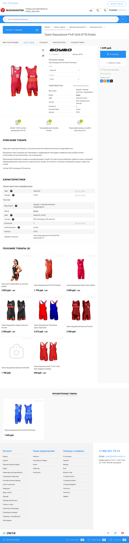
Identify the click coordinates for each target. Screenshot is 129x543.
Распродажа (7, 520)
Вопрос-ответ (68, 472)
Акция (35, 464)
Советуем (36, 468)
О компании (67, 456)
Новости (66, 460)
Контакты (66, 492)
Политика (66, 488)
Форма (5, 456)
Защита (5, 460)
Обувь (5, 468)
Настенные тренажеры (11, 508)
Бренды (66, 464)
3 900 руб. (81, 291)
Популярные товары (40, 460)
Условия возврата (69, 484)
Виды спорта (7, 492)
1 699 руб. (9, 435)
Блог (64, 468)
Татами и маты (8, 504)
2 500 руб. (16, 333)
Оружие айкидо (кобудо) (11, 464)
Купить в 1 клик (113, 63)
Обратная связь (11, 540)
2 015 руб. (48, 333)
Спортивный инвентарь (11, 476)
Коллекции (36, 472)
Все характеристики (81, 85)
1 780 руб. (16, 374)
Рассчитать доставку (109, 70)
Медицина (6, 488)
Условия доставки (69, 480)
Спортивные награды (10, 512)
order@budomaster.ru (115, 456)
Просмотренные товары (64, 394)
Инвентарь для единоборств (12, 472)
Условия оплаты (69, 476)
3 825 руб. (16, 291)
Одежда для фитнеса (10, 500)
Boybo (78, 95)
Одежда (5, 496)
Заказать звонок (116, 4)
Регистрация (13, 3)
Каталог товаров (22, 30)
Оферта (65, 496)
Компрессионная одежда (11, 480)
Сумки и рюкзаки (9, 484)
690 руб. (48, 374)
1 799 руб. (48, 291)
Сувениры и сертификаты (12, 516)
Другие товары (80, 191)
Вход (5, 3)
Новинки (36, 456)
